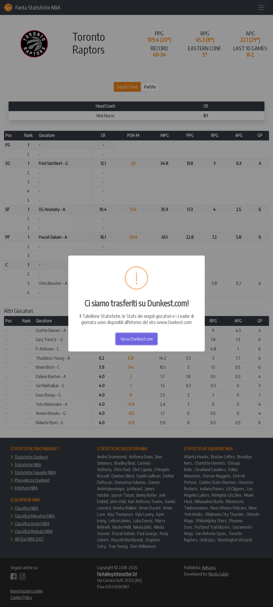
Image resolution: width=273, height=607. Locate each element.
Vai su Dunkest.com (137, 339)
